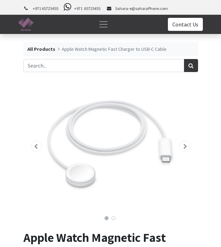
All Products (41, 49)
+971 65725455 (45, 8)
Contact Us (185, 24)
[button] (36, 146)
